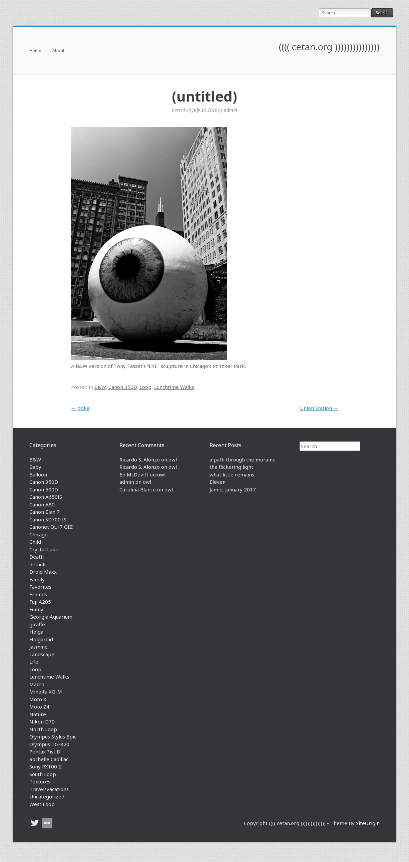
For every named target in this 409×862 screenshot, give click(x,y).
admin (230, 110)
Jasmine (38, 646)
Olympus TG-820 (49, 744)
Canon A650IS (45, 496)
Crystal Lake (43, 549)
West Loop (42, 804)
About (58, 50)
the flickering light (231, 466)
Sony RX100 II (45, 766)
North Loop (43, 729)
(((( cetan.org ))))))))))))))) (329, 47)
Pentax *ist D (44, 751)
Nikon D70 (42, 721)
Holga (36, 631)
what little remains (232, 474)
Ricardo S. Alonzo (139, 459)
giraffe (37, 624)
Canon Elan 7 (44, 511)
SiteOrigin (368, 823)
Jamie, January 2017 (233, 489)
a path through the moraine (243, 459)
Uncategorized (46, 796)
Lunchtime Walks (174, 387)
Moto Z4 (39, 706)
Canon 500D (43, 489)
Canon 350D (122, 387)
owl (172, 459)
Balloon (38, 474)
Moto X (37, 699)
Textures (39, 781)
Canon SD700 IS (47, 519)
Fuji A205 (40, 601)
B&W (100, 387)
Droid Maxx (43, 571)
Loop (145, 387)
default (37, 564)
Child (35, 541)
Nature (37, 714)
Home (35, 50)
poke (80, 408)
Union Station (319, 408)
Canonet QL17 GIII (51, 526)
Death (36, 556)
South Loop (42, 774)
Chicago (38, 534)
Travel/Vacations (49, 789)
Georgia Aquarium (50, 616)
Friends (38, 594)
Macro (36, 684)
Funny (36, 609)
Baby (35, 466)
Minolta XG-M (45, 691)
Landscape (41, 654)
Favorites (40, 586)
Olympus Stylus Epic (52, 736)
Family (37, 579)
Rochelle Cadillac (48, 759)
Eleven (218, 481)
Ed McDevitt (133, 474)
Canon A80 (42, 504)
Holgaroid (41, 639)
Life (33, 661)
